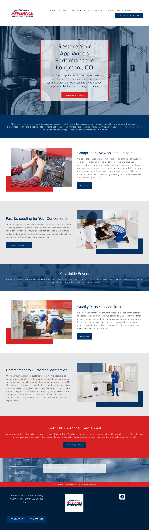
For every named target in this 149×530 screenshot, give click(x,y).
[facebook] (122, 497)
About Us (32, 495)
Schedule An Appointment (129, 15)
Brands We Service (125, 10)
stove (139, 126)
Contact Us (84, 185)
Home (53, 10)
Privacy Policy (16, 498)
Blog (40, 495)
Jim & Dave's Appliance (23, 123)
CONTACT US (16, 519)
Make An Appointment (74, 445)
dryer (131, 126)
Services (21, 495)
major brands (111, 158)
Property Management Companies (99, 10)
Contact (140, 10)
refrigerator (123, 126)
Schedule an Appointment (19, 245)
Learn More (84, 336)
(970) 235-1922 (36, 519)
